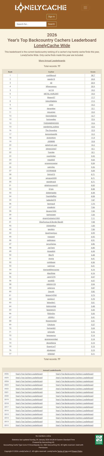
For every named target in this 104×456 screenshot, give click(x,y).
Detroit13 (51, 174)
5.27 (93, 324)
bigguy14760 (51, 295)
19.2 (93, 90)
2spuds (51, 291)
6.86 (93, 244)
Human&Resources (51, 269)
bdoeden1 (51, 302)
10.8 (93, 141)
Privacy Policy (76, 451)
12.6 (93, 119)
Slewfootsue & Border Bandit (51, 222)
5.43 (93, 310)
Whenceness (51, 86)
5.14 (93, 335)
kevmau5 (51, 204)
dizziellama (51, 343)
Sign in (51, 16)
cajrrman (51, 266)
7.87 (93, 200)
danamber (51, 108)
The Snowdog (51, 130)
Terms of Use (62, 451)
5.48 (93, 306)
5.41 (93, 317)
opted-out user (51, 145)
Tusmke (51, 152)
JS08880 (51, 141)
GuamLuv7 (51, 346)
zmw (51, 105)
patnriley (51, 167)
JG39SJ (51, 317)
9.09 (93, 171)
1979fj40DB (51, 171)
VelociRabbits (51, 101)
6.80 (93, 248)
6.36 (93, 262)
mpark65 (51, 160)
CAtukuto (51, 324)
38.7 (93, 75)
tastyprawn (51, 214)
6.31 (93, 266)
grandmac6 (51, 182)
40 (51, 83)
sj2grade (51, 332)
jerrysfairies (51, 244)
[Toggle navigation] (85, 7)
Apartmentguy (51, 233)
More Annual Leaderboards (52, 60)
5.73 (93, 295)
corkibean (51, 262)
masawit (51, 237)
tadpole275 (51, 200)
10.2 (93, 145)
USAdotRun (51, 225)
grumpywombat (51, 339)
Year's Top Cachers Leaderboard (29, 374)
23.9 (93, 83)
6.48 (93, 255)
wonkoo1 (51, 299)
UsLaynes (51, 112)
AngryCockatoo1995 (51, 218)
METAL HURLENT (51, 94)
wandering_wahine (51, 127)
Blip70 (51, 255)
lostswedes (51, 119)
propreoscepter (51, 163)
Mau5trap (51, 273)
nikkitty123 (51, 284)
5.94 (93, 284)
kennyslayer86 (51, 134)
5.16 (93, 332)
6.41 (93, 258)
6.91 (93, 240)
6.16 (93, 269)
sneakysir (51, 207)
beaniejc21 (51, 310)
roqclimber (51, 156)
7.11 (93, 218)
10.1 (93, 149)
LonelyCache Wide (52, 45)
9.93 (93, 156)
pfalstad (51, 354)
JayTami (51, 248)
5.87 (93, 288)
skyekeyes (51, 350)
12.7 (93, 116)
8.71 (93, 174)
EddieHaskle (51, 193)
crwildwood (51, 75)
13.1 (93, 108)
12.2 (93, 134)
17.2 (93, 101)
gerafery (51, 229)
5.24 (93, 328)
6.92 (93, 237)
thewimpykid (51, 321)
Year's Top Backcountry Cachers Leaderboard (74, 374)
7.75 (93, 204)
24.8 (93, 79)
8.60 (93, 185)
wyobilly (51, 280)
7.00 (93, 225)
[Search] (30, 24)
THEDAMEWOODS (51, 123)
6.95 (93, 233)
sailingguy (51, 240)
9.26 (93, 167)
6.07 (93, 277)
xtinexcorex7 (51, 149)
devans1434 (51, 211)
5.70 (93, 299)
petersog (51, 288)
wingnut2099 (51, 178)
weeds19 (51, 79)
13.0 (93, 112)
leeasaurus (51, 335)
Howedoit (51, 251)
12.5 (93, 130)
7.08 (93, 222)
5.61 (93, 302)
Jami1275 (51, 277)
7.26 (93, 214)
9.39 (93, 163)
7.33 (93, 211)
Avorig (51, 258)
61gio (51, 189)
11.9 (93, 138)
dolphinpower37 (51, 185)
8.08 (93, 196)
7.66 (93, 207)
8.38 (93, 189)
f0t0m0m (51, 313)
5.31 (93, 321)
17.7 (93, 97)
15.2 (93, 105)
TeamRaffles (51, 196)
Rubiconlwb (51, 306)
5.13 (93, 343)
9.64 (93, 160)
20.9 (93, 86)
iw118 (51, 90)
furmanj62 (51, 328)
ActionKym (51, 138)
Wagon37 (51, 97)
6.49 (93, 251)
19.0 (93, 94)
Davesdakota (51, 116)
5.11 (93, 354)
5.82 (93, 291)
